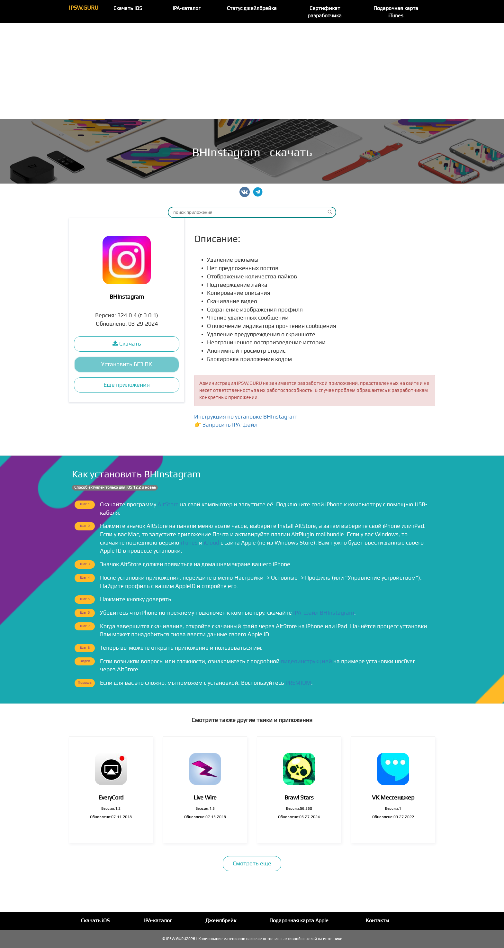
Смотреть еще (252, 864)
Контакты (377, 921)
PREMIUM (298, 683)
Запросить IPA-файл (230, 425)
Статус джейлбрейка (252, 8)
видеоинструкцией (306, 661)
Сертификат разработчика (325, 12)
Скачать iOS (127, 8)
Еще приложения (127, 385)
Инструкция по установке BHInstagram (246, 417)
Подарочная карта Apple (298, 921)
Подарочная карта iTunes (396, 12)
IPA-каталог (187, 8)
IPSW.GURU (83, 8)
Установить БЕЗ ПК (126, 364)
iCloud (211, 543)
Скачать (127, 344)
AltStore (168, 504)
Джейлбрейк (220, 921)
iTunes (189, 543)
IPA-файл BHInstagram (323, 613)
